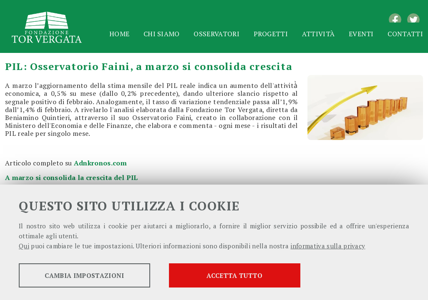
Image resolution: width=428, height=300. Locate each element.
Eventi (361, 33)
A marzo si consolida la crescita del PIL (71, 177)
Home (119, 33)
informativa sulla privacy (327, 246)
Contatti (405, 33)
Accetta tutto (234, 275)
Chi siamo (162, 33)
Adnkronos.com (100, 163)
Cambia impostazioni (84, 275)
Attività (318, 33)
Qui (24, 246)
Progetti (271, 33)
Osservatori (216, 33)
